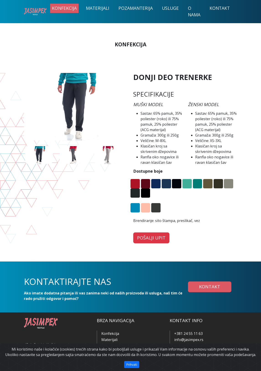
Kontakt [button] (209, 287)
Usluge (170, 8)
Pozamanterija (135, 8)
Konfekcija (110, 333)
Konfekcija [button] (64, 8)
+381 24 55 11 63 (188, 333)
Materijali (97, 8)
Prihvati (131, 364)
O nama (194, 11)
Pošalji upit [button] (151, 238)
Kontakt (220, 8)
